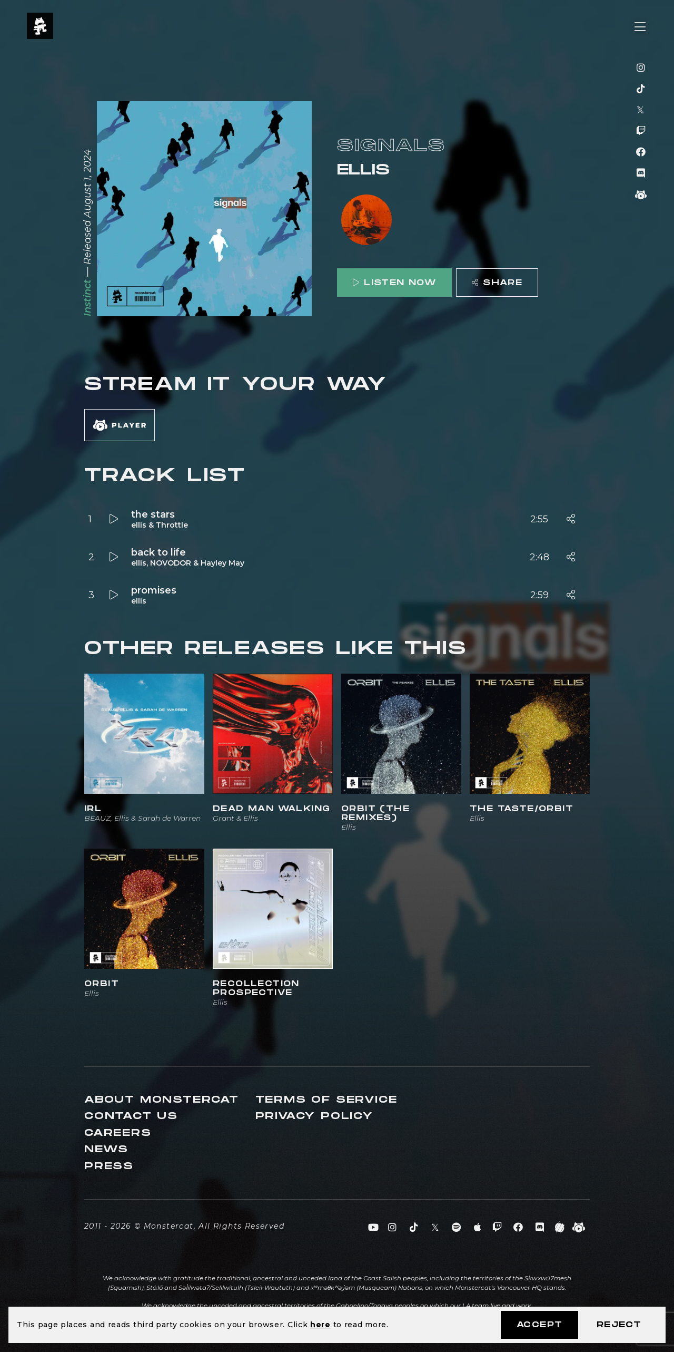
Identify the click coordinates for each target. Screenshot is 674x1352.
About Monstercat (161, 1099)
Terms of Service (326, 1099)
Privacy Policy (314, 1116)
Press (109, 1166)
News (106, 1149)
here (320, 1324)
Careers (118, 1133)
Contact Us (131, 1116)
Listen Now (394, 282)
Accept (539, 1324)
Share (497, 282)
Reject (619, 1324)
